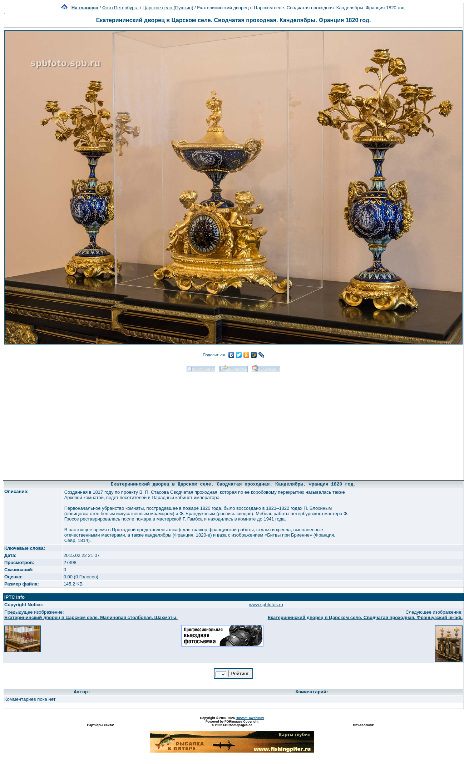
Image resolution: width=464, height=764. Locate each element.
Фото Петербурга (120, 7)
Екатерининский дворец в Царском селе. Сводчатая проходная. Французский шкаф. (365, 617)
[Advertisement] (234, 424)
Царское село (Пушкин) (168, 7)
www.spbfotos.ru (266, 604)
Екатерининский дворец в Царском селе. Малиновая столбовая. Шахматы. (91, 617)
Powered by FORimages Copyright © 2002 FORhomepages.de (232, 723)
